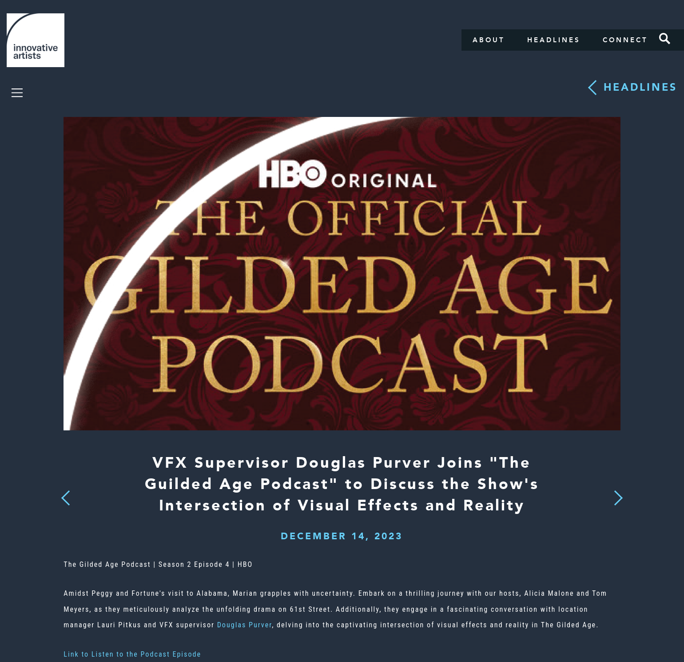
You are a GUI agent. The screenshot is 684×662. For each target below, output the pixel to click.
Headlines (554, 40)
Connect (625, 40)
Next (615, 492)
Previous (66, 495)
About (489, 40)
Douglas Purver (244, 625)
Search (665, 38)
